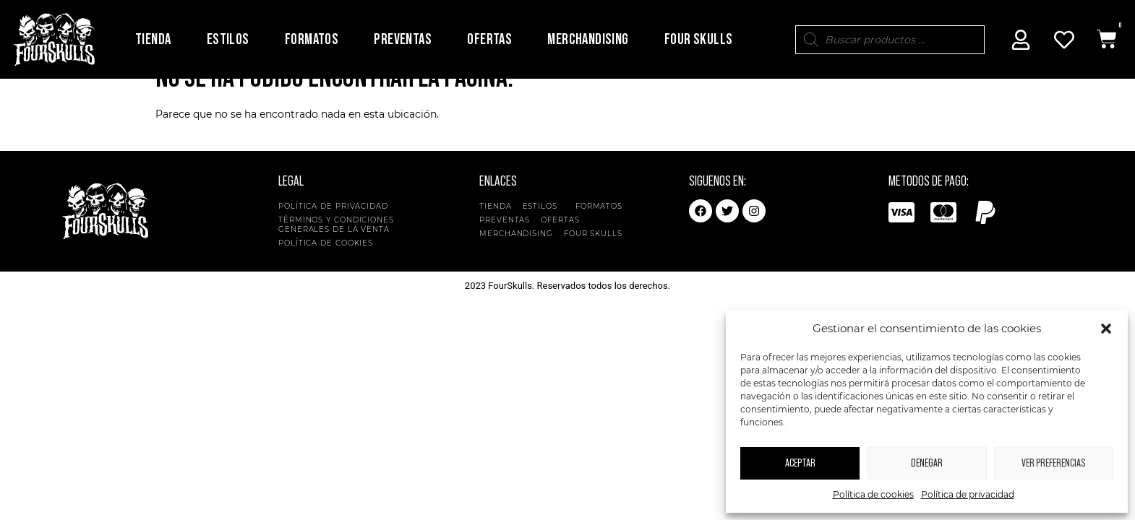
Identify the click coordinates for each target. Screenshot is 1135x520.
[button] (1106, 328)
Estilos (228, 39)
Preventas (403, 39)
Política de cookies (873, 494)
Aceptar (800, 463)
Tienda (153, 39)
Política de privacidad (967, 494)
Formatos (311, 39)
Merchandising (587, 39)
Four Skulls (698, 39)
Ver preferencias (1053, 463)
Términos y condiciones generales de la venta (336, 248)
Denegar (927, 463)
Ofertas (489, 39)
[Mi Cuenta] (1021, 40)
